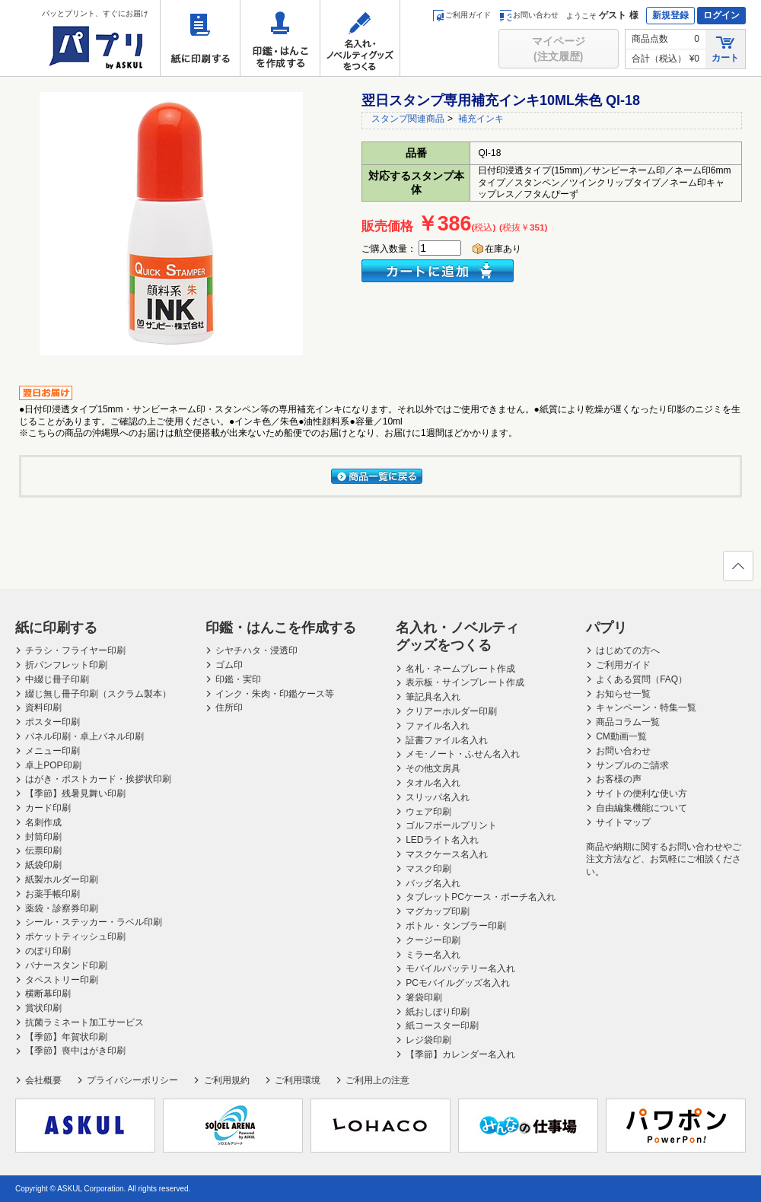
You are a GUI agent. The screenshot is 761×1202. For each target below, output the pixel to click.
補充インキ (481, 118)
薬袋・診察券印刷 (61, 908)
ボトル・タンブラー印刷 (456, 926)
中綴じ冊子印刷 (57, 679)
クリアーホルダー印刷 (451, 711)
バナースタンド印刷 (66, 965)
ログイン (721, 15)
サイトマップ (623, 822)
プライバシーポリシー (132, 1080)
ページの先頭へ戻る (737, 570)
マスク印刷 (428, 868)
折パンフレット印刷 (66, 665)
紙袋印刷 (43, 865)
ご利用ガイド (461, 15)
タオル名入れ (433, 782)
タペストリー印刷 (61, 980)
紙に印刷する (200, 38)
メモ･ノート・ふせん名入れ (463, 754)
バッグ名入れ (433, 883)
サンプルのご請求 (632, 765)
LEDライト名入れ (442, 840)
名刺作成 (43, 822)
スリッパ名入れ (438, 797)
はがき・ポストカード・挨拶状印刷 (98, 779)
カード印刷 (48, 808)
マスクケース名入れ (447, 854)
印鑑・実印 (238, 679)
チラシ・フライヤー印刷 (75, 650)
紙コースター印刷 (442, 1025)
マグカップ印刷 (438, 911)
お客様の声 (619, 779)
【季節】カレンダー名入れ (460, 1054)
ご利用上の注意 (377, 1080)
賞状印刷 (43, 1008)
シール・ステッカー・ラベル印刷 (93, 922)
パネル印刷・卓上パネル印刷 (84, 736)
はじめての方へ (628, 650)
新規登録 (670, 15)
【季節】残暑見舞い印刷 (75, 793)
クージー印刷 (433, 940)
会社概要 (43, 1080)
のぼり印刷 (48, 951)
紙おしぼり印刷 (438, 1011)
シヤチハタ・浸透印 (256, 650)
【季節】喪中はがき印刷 (75, 1050)
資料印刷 (43, 707)
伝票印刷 (43, 850)
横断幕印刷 (48, 993)
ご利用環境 (297, 1080)
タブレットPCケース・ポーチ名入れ (481, 897)
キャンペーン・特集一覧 (646, 707)
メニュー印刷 (52, 751)
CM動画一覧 (621, 736)
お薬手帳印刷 (52, 894)
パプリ (606, 627)
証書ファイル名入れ (447, 740)
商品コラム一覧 (628, 722)
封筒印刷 (43, 837)
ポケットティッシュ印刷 (75, 936)
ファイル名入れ (438, 725)
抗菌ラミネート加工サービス (84, 1022)
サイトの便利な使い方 (641, 793)
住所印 (229, 707)
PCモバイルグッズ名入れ (458, 983)
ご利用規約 (227, 1080)
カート (725, 48)
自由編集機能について (641, 808)
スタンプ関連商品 (407, 118)
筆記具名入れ (433, 697)
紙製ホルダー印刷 (61, 879)
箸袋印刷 (424, 997)
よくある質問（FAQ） (641, 679)
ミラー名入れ (433, 954)
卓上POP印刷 (53, 765)
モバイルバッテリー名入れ (460, 968)
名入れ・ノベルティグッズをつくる (360, 38)
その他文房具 (433, 768)
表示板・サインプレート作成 (465, 682)
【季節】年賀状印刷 (66, 1037)
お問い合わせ (529, 15)
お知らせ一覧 (623, 693)
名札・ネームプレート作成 (460, 668)
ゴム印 (229, 665)
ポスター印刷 (52, 722)
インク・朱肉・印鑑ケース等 (274, 693)
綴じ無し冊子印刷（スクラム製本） (98, 693)
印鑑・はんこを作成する (280, 38)
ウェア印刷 (428, 811)
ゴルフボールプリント (451, 825)
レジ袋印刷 (428, 1040)
